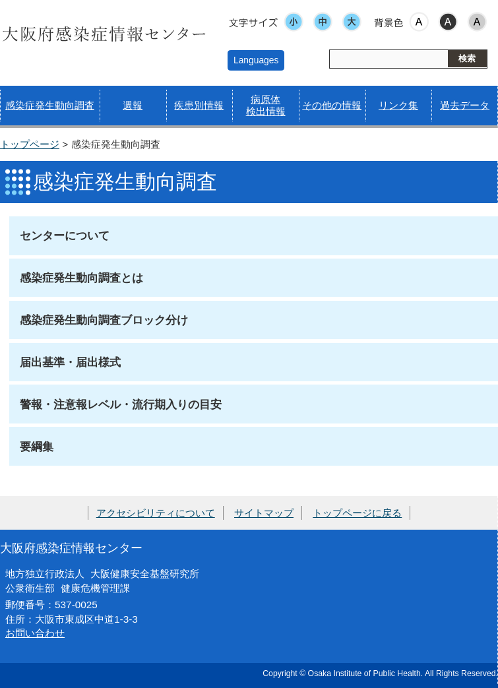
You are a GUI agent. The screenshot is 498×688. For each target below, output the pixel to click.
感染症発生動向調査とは (81, 277)
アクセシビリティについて (155, 512)
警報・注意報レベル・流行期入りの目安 (121, 404)
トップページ (29, 144)
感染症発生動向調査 (49, 105)
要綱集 (36, 446)
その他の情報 (331, 105)
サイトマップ (264, 512)
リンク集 (398, 105)
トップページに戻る (357, 512)
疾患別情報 (199, 105)
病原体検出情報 (266, 105)
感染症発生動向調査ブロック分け (104, 320)
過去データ (464, 105)
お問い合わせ (35, 633)
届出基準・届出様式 (70, 362)
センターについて (64, 235)
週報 (132, 105)
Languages (255, 60)
